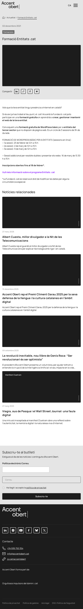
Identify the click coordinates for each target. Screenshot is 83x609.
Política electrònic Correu (15, 463)
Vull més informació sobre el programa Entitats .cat (28, 172)
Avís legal (45, 603)
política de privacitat (36, 487)
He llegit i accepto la (26, 487)
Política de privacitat (11, 603)
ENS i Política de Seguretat (63, 603)
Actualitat (11, 18)
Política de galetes (31, 603)
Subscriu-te (41, 496)
